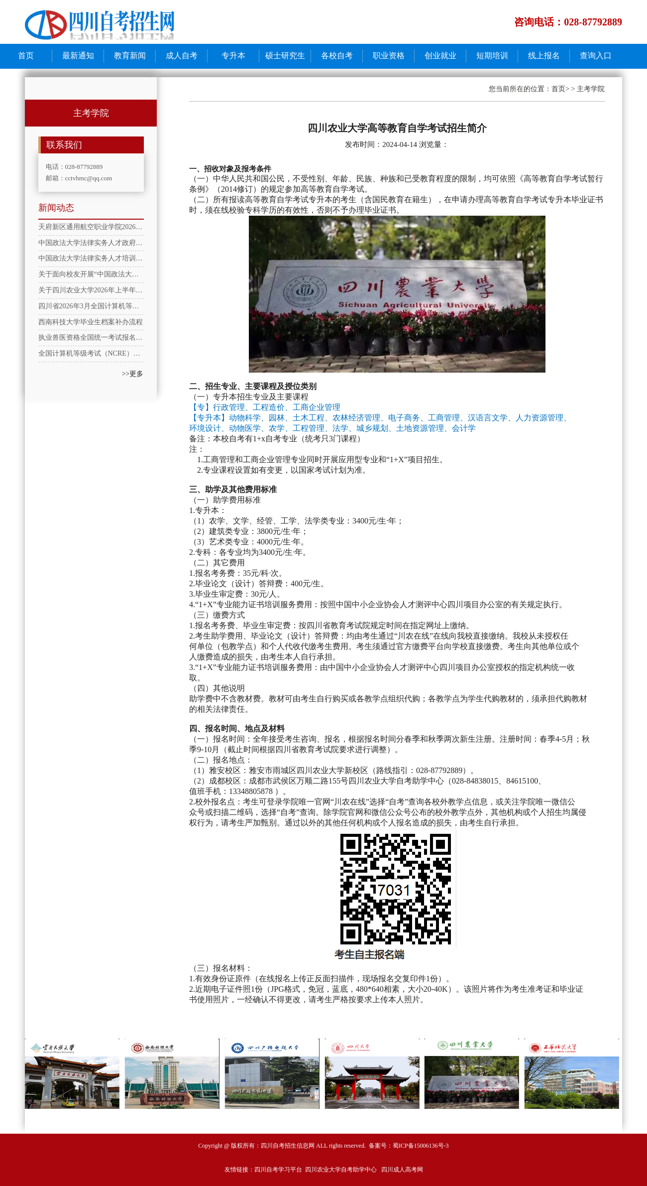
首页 (26, 55)
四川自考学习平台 (278, 1169)
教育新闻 (130, 55)
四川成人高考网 (402, 1169)
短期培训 (492, 55)
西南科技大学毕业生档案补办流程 (90, 322)
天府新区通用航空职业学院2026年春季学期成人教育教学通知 (91, 227)
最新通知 (78, 55)
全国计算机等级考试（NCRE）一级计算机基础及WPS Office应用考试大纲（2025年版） (91, 353)
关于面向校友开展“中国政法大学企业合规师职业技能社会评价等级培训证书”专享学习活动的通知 (91, 274)
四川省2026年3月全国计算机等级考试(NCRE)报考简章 (91, 306)
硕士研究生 (285, 55)
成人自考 (182, 55)
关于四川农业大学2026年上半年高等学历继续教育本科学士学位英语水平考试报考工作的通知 (91, 290)
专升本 (233, 55)
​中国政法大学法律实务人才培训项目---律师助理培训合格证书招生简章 (91, 258)
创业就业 (440, 55)
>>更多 (133, 374)
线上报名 (544, 55)
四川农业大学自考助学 (335, 1169)
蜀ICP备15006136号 (418, 1145)
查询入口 (596, 55)
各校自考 (337, 55)
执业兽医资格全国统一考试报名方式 (91, 337)
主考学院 (591, 89)
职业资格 (389, 55)
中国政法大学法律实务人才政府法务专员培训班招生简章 (91, 243)
